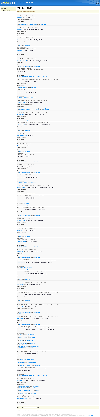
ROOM (20, 344)
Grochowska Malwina (22, 135)
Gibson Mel (32, 343)
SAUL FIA (21, 340)
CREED (20, 338)
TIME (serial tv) (22, 313)
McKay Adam (43, 24)
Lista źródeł (19, 11)
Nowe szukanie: (20, 407)
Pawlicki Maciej (20, 318)
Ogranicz (25, 11)
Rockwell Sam (30, 301)
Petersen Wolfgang (32, 362)
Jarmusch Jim (30, 347)
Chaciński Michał (21, 102)
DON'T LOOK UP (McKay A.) (25, 55)
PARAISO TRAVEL (23, 391)
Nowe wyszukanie (31, 11)
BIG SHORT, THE (22, 35)
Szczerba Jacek (20, 114)
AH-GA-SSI (21, 349)
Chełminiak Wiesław (21, 39)
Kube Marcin (20, 284)
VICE (20, 45)
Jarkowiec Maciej (21, 124)
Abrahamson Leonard (30, 344)
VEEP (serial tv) (22, 360)
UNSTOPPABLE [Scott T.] (24, 389)
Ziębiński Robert (20, 177)
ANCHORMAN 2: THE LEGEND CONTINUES (28, 24)
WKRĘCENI (21, 23)
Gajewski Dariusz (35, 386)
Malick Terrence (33, 336)
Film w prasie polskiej (5, 10)
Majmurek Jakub (20, 251)
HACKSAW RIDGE (23, 343)
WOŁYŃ (20, 334)
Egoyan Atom (33, 387)
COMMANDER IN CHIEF (31, 360)
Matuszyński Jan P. (35, 346)
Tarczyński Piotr (20, 353)
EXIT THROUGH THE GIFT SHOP (25, 390)
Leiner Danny (43, 108)
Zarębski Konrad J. (21, 145)
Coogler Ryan (29, 338)
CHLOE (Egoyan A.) (23, 387)
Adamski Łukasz (20, 262)
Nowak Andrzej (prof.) (22, 60)
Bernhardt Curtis (38, 365)
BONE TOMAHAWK (23, 341)
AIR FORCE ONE (20, 362)
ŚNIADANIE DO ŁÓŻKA (24, 386)
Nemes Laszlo (30, 340)
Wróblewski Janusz (21, 230)
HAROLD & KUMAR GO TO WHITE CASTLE (28, 108)
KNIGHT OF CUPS (23, 336)
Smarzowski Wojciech (30, 334)
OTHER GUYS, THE (23, 87)
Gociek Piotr (20, 17)
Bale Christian (26, 203)
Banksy (37, 390)
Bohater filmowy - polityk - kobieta (27, 359)
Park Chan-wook (31, 349)
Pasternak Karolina (21, 187)
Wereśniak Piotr (31, 23)
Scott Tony (35, 389)
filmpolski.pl (91, 415)
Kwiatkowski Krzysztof (22, 398)
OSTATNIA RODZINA (23, 346)
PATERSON (21, 347)
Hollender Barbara (21, 274)
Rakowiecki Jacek (21, 380)
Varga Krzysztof (20, 209)
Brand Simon (33, 391)
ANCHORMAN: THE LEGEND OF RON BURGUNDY (29, 76)
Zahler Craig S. (34, 341)
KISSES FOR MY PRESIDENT (25, 365)
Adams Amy (23, 267)
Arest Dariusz (20, 92)
